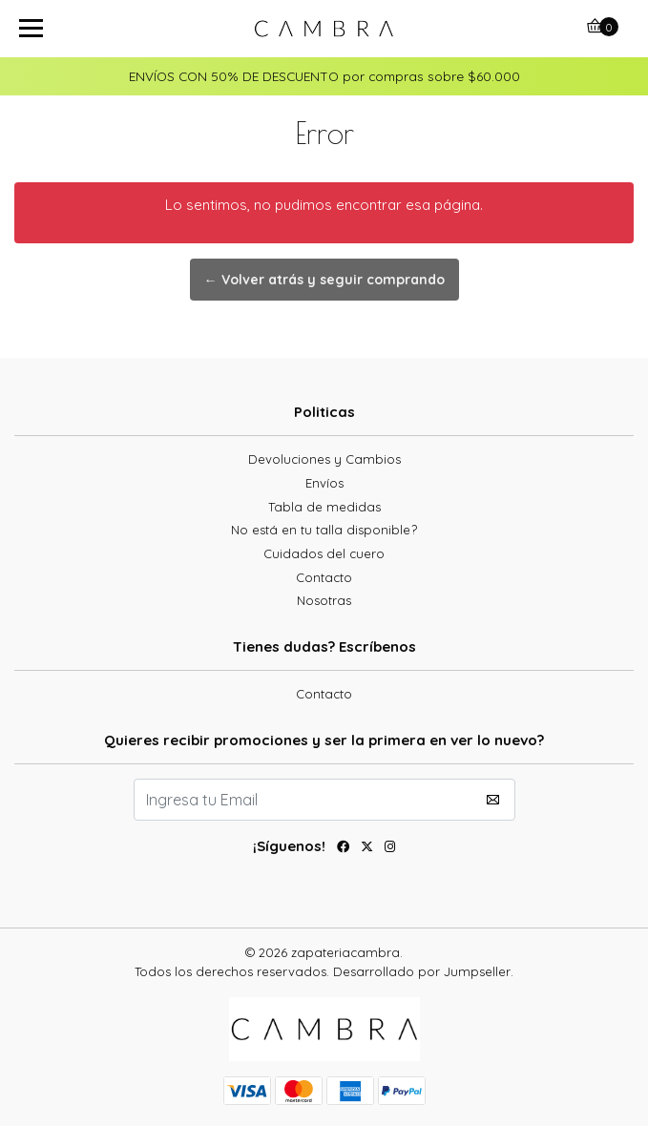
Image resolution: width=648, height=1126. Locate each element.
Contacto (324, 577)
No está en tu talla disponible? (324, 529)
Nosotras (324, 600)
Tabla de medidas (324, 506)
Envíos (324, 482)
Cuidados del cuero (324, 553)
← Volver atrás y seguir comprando (324, 279)
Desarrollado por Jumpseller (422, 971)
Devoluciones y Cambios (324, 459)
